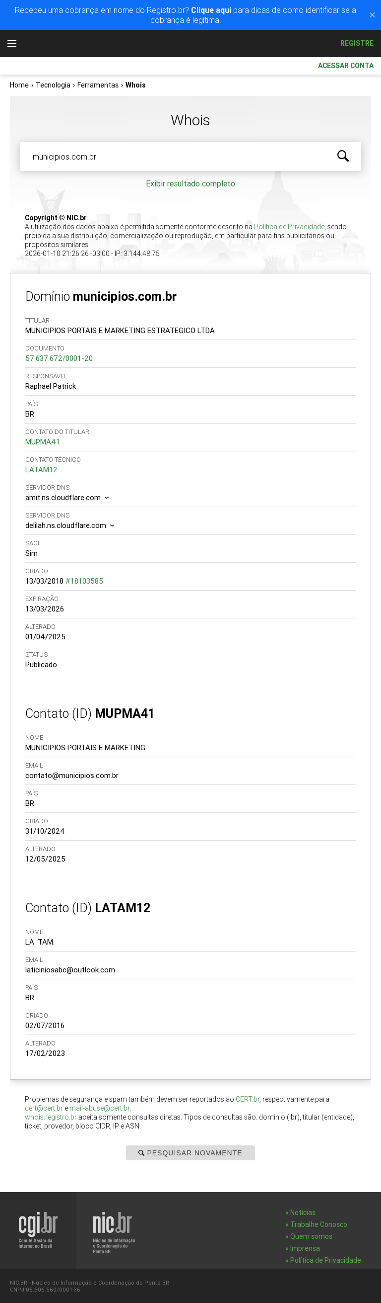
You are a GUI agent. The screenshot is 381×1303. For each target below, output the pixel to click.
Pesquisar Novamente (190, 1153)
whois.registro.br (51, 1117)
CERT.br (247, 1099)
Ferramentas (98, 85)
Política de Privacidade (289, 226)
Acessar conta (342, 65)
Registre (357, 43)
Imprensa (305, 1248)
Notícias (303, 1212)
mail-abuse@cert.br (99, 1108)
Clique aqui (211, 10)
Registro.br (196, 43)
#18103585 (84, 581)
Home (19, 85)
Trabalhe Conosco (318, 1224)
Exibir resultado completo (190, 183)
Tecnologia (53, 85)
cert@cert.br (44, 1108)
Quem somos (311, 1236)
